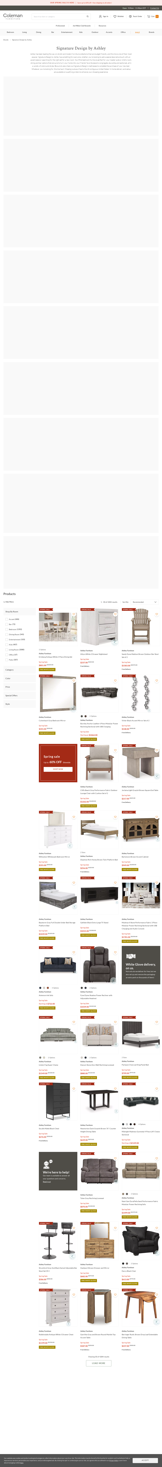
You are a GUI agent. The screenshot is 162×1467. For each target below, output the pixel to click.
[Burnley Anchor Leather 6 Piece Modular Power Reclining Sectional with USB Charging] (99, 698)
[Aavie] (21, 162)
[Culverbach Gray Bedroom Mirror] (58, 695)
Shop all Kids (81, 251)
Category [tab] (9, 648)
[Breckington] (81, 381)
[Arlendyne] (141, 162)
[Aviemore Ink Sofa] (58, 970)
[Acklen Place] (81, 107)
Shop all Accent (81, 142)
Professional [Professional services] (60, 26)
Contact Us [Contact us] (154, 8)
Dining (38, 32)
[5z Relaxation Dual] (21, 107)
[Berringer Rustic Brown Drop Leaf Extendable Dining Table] (141, 1309)
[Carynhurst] (111, 381)
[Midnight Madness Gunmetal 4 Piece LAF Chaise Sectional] (141, 1106)
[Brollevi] (81, 327)
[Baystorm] (111, 272)
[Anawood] (111, 162)
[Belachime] (141, 272)
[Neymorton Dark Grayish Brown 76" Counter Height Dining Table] (99, 1103)
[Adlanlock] (141, 107)
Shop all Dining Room (81, 470)
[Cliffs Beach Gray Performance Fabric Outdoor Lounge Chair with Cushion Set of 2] (99, 765)
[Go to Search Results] (88, 17)
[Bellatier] (81, 491)
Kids (81, 32)
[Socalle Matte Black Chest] (58, 1103)
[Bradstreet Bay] (141, 436)
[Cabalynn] (111, 546)
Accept (145, 1460)
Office (123, 32)
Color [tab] (7, 656)
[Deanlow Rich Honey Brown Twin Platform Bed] (99, 834)
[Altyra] (51, 217)
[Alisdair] (21, 217)
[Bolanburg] (51, 327)
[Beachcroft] (81, 436)
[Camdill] (141, 327)
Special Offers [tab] (11, 673)
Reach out (47, 1160)
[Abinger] (51, 107)
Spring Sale (43, 640)
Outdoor (95, 32)
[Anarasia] (81, 217)
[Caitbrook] (141, 546)
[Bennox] (111, 491)
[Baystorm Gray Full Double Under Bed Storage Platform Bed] (58, 897)
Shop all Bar (81, 525)
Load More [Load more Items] (98, 1342)
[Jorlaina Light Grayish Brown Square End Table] (141, 765)
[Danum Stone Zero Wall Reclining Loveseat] (99, 1039)
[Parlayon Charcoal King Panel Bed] (141, 1039)
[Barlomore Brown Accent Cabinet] (141, 831)
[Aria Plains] (21, 436)
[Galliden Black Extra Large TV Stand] (99, 897)
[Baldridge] (21, 381)
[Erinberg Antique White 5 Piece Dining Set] (58, 631)
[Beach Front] (51, 436)
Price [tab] (7, 665)
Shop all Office (81, 361)
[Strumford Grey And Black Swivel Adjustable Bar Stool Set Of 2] (58, 1242)
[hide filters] (9, 580)
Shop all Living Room (81, 87)
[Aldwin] (51, 162)
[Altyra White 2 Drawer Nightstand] (99, 629)
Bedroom (10, 32)
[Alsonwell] (81, 162)
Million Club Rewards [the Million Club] (82, 26)
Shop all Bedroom (81, 196)
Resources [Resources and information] (102, 26)
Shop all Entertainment (81, 306)
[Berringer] (141, 491)
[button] (103, 16)
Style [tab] (7, 682)
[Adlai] (111, 107)
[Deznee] (141, 381)
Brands (151, 32)
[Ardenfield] (141, 217)
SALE (137, 32)
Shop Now (58, 747)
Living (24, 32)
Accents (109, 32)
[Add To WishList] (74, 592)
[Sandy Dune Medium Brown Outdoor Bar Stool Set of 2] (141, 629)
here (21, 1463)
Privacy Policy (113, 1460)
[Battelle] (51, 381)
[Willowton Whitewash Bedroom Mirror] (58, 831)
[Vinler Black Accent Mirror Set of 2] (141, 695)
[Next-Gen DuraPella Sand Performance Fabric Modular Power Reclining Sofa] (141, 1176)
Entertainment (66, 32)
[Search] (61, 17)
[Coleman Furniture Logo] (12, 19)
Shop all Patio (81, 416)
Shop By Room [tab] (11, 590)
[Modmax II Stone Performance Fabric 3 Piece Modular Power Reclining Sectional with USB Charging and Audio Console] (141, 897)
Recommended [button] (138, 580)
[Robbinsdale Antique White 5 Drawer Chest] (58, 1309)
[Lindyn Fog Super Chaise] (58, 1039)
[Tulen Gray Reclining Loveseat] (99, 1173)
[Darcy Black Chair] (141, 1245)
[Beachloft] (111, 436)
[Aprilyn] (111, 217)
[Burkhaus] (81, 546)
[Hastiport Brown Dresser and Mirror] (99, 1242)
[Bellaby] (21, 327)
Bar (52, 32)
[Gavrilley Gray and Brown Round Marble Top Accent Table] (99, 1309)
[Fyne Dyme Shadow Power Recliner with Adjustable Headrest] (99, 970)
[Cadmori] (111, 327)
